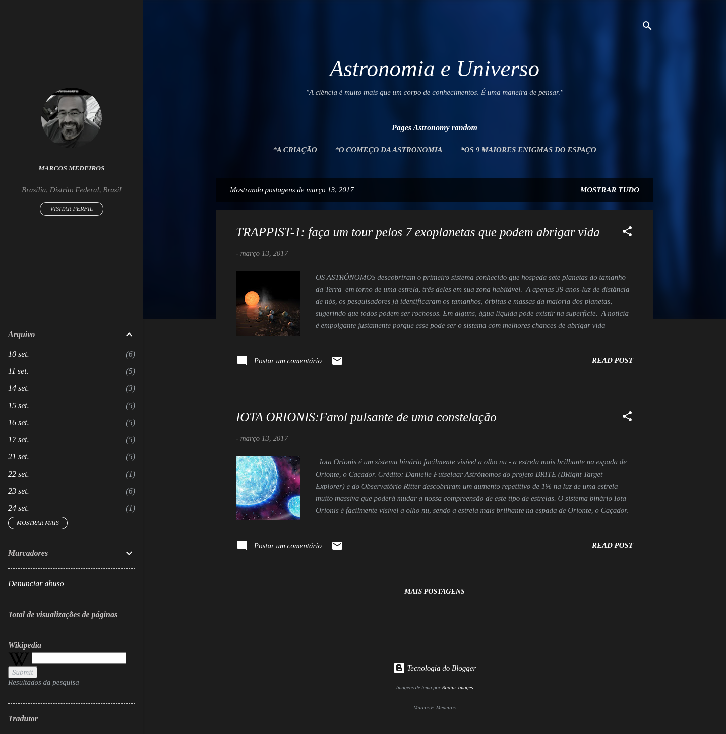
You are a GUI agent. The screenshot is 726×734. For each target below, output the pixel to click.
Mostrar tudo (609, 190)
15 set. (18, 405)
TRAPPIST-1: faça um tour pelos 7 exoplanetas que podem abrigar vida (418, 232)
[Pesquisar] (647, 27)
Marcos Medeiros (72, 168)
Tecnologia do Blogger (434, 668)
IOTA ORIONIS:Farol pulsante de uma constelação (366, 417)
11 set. (18, 371)
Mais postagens (434, 591)
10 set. (18, 354)
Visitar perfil (71, 208)
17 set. (18, 439)
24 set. (18, 508)
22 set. (18, 474)
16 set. (18, 422)
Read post (612, 360)
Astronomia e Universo (434, 68)
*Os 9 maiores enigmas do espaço (528, 150)
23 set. (18, 491)
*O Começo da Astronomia (388, 150)
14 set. (18, 388)
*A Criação (295, 150)
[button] (627, 233)
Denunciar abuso (36, 583)
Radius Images (457, 687)
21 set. (18, 456)
